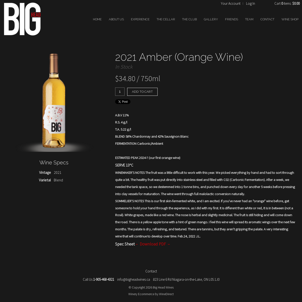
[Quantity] (120, 92)
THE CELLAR (166, 19)
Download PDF (153, 244)
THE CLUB (189, 19)
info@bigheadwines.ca (133, 279)
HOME (97, 19)
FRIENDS (231, 19)
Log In (250, 3)
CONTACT (267, 19)
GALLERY (211, 19)
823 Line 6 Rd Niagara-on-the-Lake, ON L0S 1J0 (186, 279)
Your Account (230, 3)
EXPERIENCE (140, 19)
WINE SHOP (289, 19)
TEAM (249, 19)
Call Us (98, 279)
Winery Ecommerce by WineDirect (151, 294)
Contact (151, 271)
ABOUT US (116, 19)
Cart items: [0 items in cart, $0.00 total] (287, 3)
